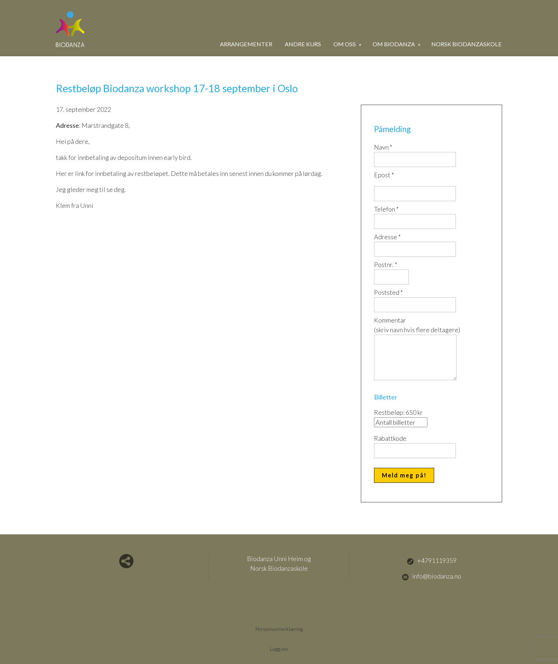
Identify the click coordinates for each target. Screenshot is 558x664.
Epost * (384, 175)
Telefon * (386, 209)
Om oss (345, 44)
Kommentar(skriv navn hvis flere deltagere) (417, 325)
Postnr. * (385, 264)
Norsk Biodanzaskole (466, 44)
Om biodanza (394, 44)
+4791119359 (432, 560)
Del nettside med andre (126, 561)
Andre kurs (303, 44)
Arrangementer (246, 44)
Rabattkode (390, 438)
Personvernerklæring (279, 629)
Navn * (383, 147)
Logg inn (279, 649)
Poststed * (388, 292)
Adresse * (387, 237)
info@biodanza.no (431, 576)
